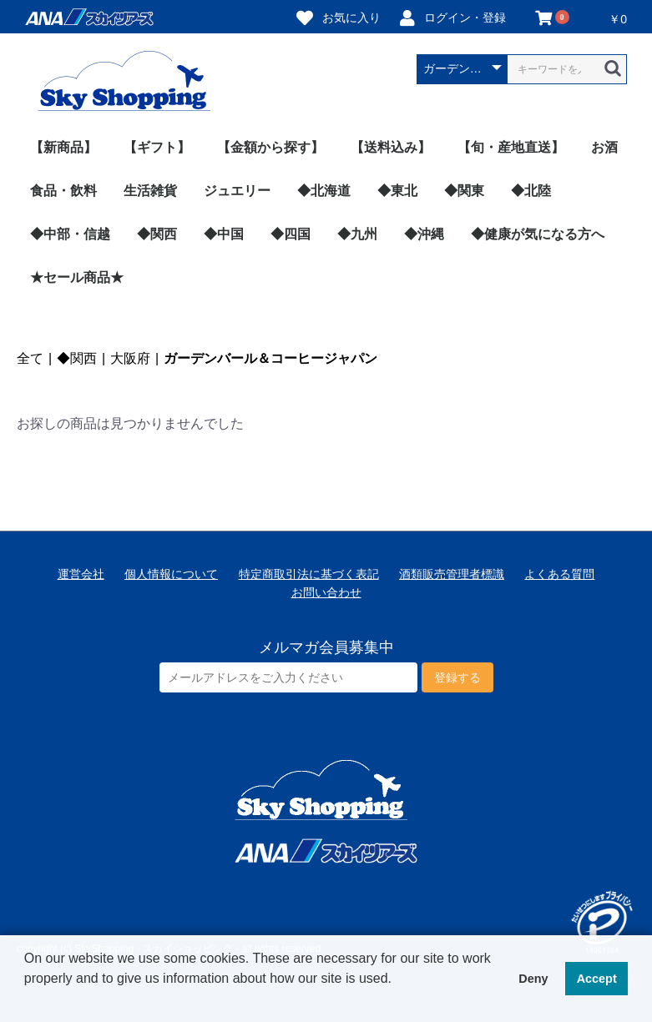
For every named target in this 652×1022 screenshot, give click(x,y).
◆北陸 (531, 191)
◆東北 (397, 191)
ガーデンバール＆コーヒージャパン (270, 358)
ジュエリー (237, 191)
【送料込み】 (391, 147)
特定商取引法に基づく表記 (309, 574)
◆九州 (357, 234)
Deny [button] (533, 978)
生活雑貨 (150, 191)
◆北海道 (324, 191)
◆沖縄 (424, 234)
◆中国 (224, 234)
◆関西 (157, 234)
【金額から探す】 (270, 147)
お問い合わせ (326, 592)
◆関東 (464, 191)
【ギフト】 (157, 147)
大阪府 (130, 358)
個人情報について (171, 574)
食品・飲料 (63, 191)
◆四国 (290, 234)
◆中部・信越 (70, 234)
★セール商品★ (77, 277)
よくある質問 (559, 574)
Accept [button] (597, 978)
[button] (26, 1000)
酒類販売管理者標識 (451, 574)
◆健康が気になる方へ (537, 234)
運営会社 (81, 574)
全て (30, 358)
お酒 (604, 147)
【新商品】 (63, 147)
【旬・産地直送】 (510, 147)
